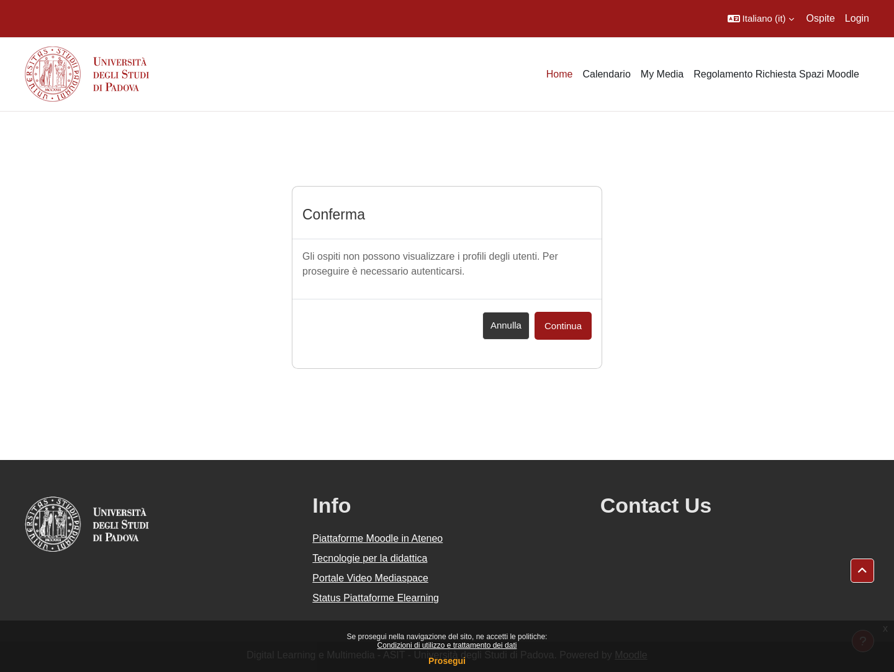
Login (857, 18)
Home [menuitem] (559, 74)
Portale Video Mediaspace (370, 578)
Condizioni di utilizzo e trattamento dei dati (447, 645)
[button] (760, 18)
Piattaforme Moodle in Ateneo (377, 538)
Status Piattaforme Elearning (375, 598)
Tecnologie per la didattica (369, 558)
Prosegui (447, 661)
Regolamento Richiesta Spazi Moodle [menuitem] (776, 74)
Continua (563, 326)
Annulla (506, 325)
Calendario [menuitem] (606, 74)
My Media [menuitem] (662, 74)
